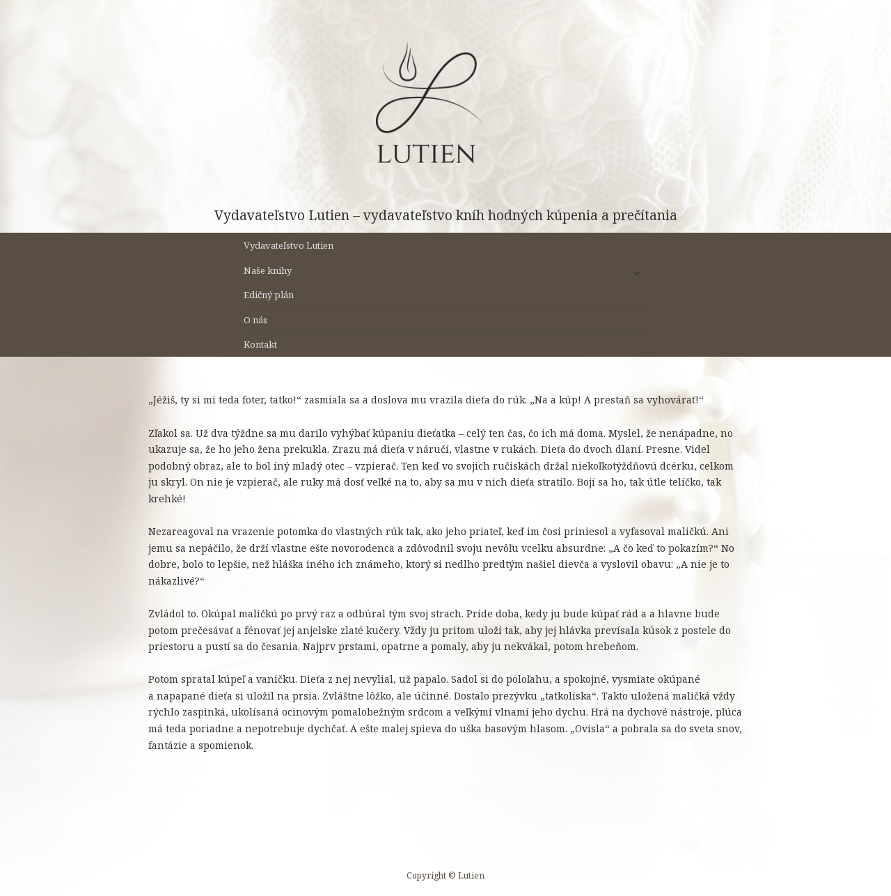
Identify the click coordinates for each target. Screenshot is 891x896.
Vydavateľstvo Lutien (288, 245)
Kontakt (260, 344)
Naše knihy (268, 270)
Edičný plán (269, 294)
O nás (255, 320)
